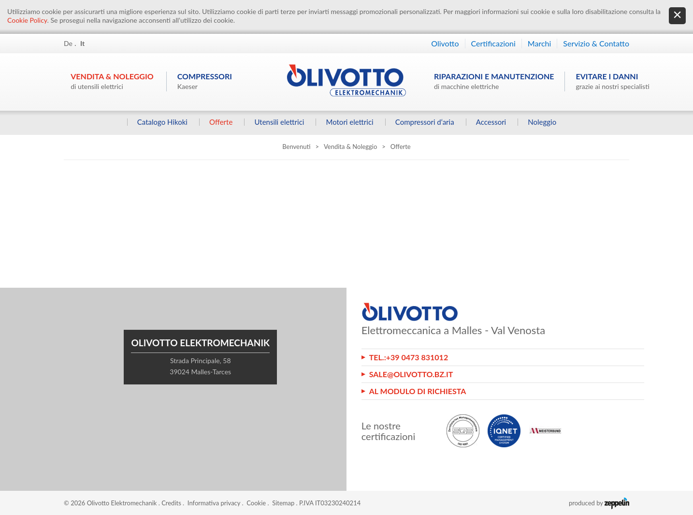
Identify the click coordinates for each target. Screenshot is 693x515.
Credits (171, 503)
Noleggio (542, 122)
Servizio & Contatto (596, 43)
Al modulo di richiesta (417, 391)
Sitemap (283, 503)
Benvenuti (296, 146)
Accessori (490, 122)
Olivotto (445, 43)
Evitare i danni (612, 81)
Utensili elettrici (279, 122)
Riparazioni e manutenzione (494, 81)
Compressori (204, 81)
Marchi (539, 43)
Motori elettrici (349, 122)
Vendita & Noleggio (112, 81)
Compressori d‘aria (424, 122)
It (82, 43)
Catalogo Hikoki (162, 122)
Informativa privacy (214, 503)
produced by (599, 503)
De (68, 43)
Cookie (256, 503)
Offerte (220, 122)
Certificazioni (493, 43)
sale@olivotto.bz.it (411, 374)
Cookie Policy (27, 20)
